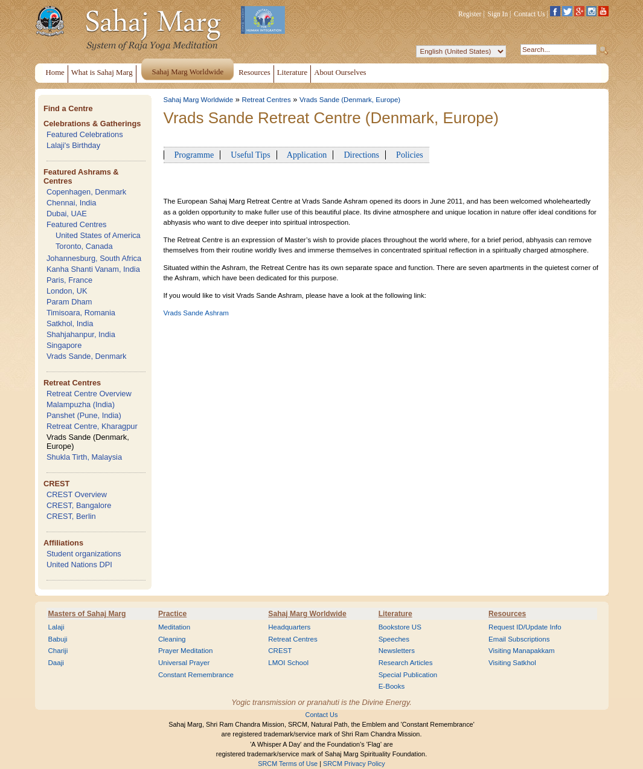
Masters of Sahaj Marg (87, 614)
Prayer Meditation (185, 650)
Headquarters (289, 627)
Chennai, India (71, 202)
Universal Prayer (184, 662)
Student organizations (83, 553)
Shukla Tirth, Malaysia (84, 457)
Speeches (394, 639)
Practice (172, 614)
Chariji (58, 650)
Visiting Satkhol (512, 662)
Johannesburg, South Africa (93, 258)
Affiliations (63, 542)
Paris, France (69, 280)
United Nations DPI (79, 564)
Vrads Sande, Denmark (86, 356)
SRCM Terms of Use (288, 763)
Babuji (58, 639)
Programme (192, 154)
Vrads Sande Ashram (196, 313)
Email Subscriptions (518, 639)
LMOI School (288, 662)
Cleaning (172, 639)
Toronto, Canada (84, 246)
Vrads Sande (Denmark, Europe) (349, 99)
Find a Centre (68, 108)
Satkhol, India (70, 323)
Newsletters (397, 650)
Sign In (498, 14)
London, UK (67, 290)
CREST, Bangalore (78, 505)
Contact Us (529, 14)
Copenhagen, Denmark (86, 191)
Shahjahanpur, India (80, 334)
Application (305, 154)
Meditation (174, 627)
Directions (359, 154)
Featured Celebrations (84, 134)
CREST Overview (76, 494)
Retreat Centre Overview (89, 393)
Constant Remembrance (196, 674)
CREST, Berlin (71, 516)
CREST (56, 483)
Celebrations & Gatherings (92, 123)
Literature (395, 614)
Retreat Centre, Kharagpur (92, 426)
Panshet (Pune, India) (83, 415)
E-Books (392, 686)
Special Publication (408, 674)
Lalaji (56, 627)
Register (469, 14)
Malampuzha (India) (80, 404)
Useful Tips (248, 154)
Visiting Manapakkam (521, 650)
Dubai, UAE (66, 213)
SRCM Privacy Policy (354, 763)
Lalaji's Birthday (73, 145)
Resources (507, 614)
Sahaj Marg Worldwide (199, 99)
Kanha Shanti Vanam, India (93, 269)
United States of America (98, 235)
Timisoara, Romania (80, 312)
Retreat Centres (72, 382)
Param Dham (69, 301)
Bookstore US (400, 627)
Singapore (64, 345)
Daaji (56, 662)
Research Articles (406, 662)
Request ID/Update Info (524, 627)
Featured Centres (76, 224)
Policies (407, 154)
